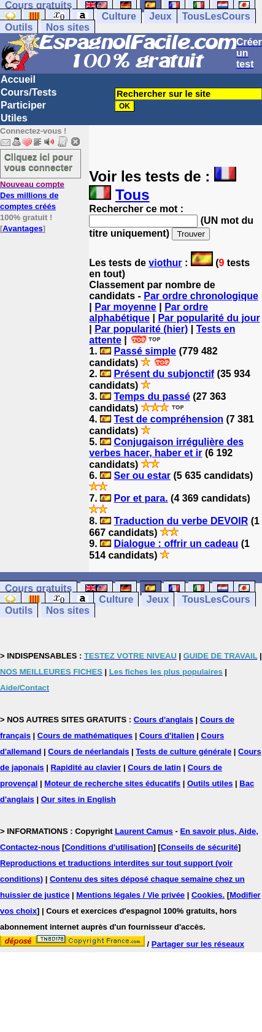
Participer (23, 105)
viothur (165, 263)
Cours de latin (154, 767)
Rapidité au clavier (85, 767)
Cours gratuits (38, 588)
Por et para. (141, 498)
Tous (132, 194)
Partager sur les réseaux (198, 944)
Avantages (22, 228)
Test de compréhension (168, 419)
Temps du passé (152, 396)
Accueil (18, 79)
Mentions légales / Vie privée (130, 895)
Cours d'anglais (163, 719)
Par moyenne (125, 307)
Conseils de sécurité (199, 847)
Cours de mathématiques (85, 735)
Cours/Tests (28, 92)
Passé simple (145, 351)
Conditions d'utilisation (108, 847)
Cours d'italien (167, 735)
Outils (19, 27)
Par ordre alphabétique (148, 312)
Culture (119, 16)
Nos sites (68, 27)
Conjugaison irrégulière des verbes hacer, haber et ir (166, 447)
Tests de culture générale (183, 751)
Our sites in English (78, 799)
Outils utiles (210, 783)
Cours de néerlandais (88, 751)
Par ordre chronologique (201, 296)
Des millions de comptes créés (32, 195)
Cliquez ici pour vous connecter (38, 161)
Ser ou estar (142, 475)
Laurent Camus (144, 831)
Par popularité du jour (209, 318)
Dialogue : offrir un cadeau (176, 543)
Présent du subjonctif (164, 374)
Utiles (14, 118)
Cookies (207, 895)
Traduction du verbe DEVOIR (181, 521)
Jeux (160, 16)
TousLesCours (216, 16)
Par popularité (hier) (141, 329)
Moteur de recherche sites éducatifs (112, 783)
